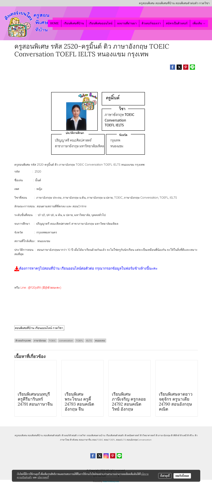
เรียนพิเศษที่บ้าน (74, 23)
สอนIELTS (121, 439)
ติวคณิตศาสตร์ (132, 435)
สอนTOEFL (109, 439)
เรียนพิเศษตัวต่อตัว (115, 435)
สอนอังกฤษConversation (139, 439)
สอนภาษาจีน (85, 439)
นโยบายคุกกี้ (43, 477)
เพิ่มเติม (199, 23)
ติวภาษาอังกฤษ (163, 435)
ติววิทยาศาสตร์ (147, 435)
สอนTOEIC (97, 439)
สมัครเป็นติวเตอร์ (177, 23)
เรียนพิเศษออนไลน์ (100, 23)
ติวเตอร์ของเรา (151, 23)
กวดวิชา (82, 435)
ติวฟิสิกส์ (175, 435)
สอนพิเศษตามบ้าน (96, 435)
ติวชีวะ (190, 435)
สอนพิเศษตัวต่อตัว (52, 435)
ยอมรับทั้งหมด (182, 475)
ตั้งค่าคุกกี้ (165, 475)
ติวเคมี (183, 435)
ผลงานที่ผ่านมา (127, 23)
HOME (54, 23)
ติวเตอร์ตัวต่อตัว (70, 435)
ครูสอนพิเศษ (21, 435)
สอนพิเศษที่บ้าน (35, 435)
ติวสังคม (74, 439)
